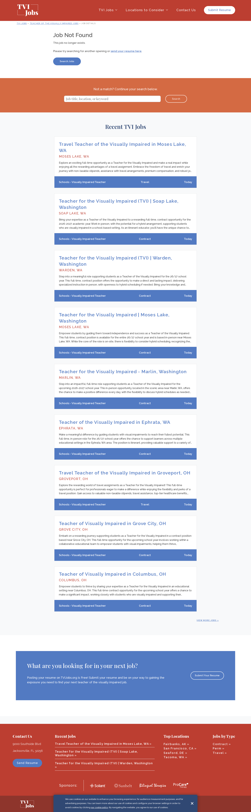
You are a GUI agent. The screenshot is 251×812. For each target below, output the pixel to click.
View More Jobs (206, 628)
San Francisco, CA (179, 748)
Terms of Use (128, 804)
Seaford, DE (174, 753)
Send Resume (27, 763)
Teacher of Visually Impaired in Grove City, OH (112, 530)
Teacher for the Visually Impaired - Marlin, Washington (123, 375)
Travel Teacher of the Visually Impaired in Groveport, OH (124, 478)
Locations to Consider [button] (145, 10)
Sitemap (162, 804)
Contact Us (186, 10)
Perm (217, 748)
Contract (220, 744)
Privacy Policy (146, 804)
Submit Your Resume (207, 683)
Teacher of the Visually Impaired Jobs (54, 23)
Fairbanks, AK (175, 744)
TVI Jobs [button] (106, 10)
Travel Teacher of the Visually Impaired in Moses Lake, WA (102, 743)
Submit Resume (219, 10)
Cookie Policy (109, 804)
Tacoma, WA (174, 757)
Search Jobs (67, 61)
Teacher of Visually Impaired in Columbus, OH (112, 581)
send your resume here (126, 51)
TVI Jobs (22, 23)
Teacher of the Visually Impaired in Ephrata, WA (114, 427)
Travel (218, 753)
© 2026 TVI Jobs (91, 804)
